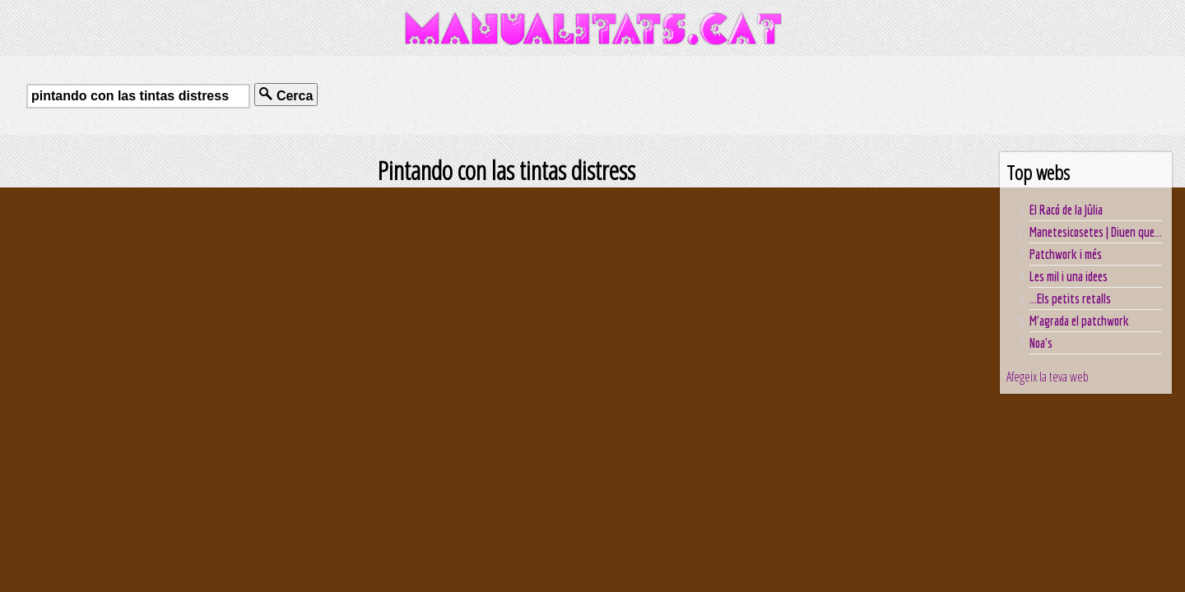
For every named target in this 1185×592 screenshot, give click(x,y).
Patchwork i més (1065, 254)
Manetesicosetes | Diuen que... (1095, 231)
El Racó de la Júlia (1066, 209)
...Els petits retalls (1070, 298)
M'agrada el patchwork (1079, 320)
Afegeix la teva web (1047, 377)
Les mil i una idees (1068, 276)
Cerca (286, 95)
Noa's (1041, 342)
